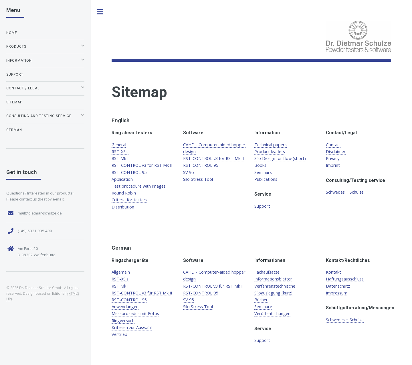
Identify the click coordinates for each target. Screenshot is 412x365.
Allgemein (121, 272)
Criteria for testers (129, 199)
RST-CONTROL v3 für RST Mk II (142, 293)
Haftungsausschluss (345, 279)
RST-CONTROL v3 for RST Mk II (142, 165)
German (14, 130)
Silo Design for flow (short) (280, 158)
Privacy (332, 158)
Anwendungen (125, 306)
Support (262, 206)
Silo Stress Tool (198, 179)
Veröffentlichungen (272, 313)
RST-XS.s (120, 151)
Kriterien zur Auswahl (132, 327)
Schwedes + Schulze (345, 192)
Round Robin (124, 193)
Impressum (336, 293)
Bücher (261, 299)
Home (11, 33)
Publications (265, 179)
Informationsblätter (273, 279)
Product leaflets (269, 151)
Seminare (263, 306)
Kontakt (333, 272)
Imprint (333, 165)
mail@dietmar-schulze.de (40, 213)
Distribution (123, 207)
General (119, 144)
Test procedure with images (139, 186)
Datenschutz (338, 286)
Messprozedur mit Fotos (135, 313)
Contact (333, 144)
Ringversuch (123, 320)
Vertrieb (119, 334)
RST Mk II (121, 158)
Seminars (263, 172)
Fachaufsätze (267, 272)
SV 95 (188, 172)
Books (260, 165)
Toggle (100, 12)
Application (122, 179)
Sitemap (14, 102)
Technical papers (270, 144)
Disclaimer (336, 151)
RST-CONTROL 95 (129, 172)
